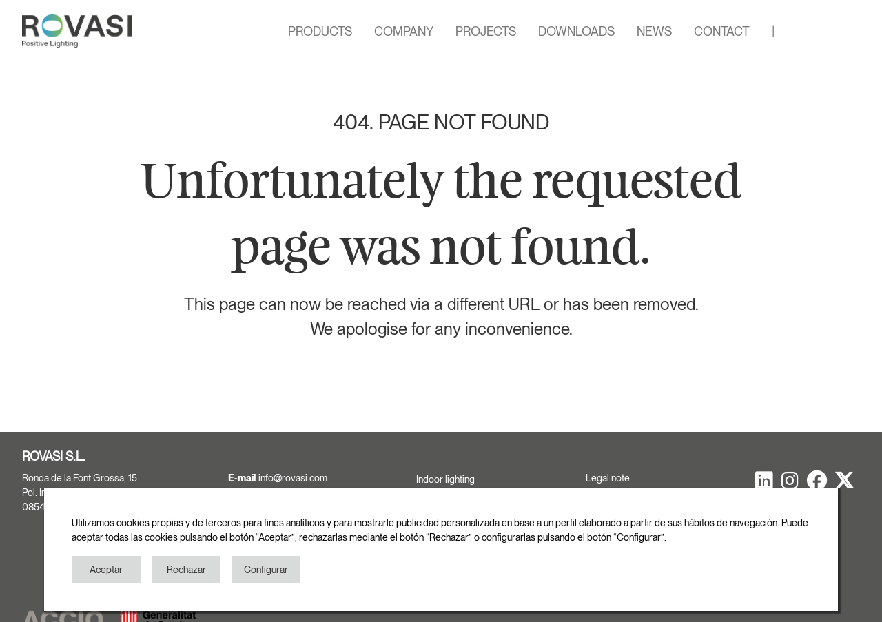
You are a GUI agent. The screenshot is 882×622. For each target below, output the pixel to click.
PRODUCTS (320, 31)
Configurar (266, 569)
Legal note (608, 478)
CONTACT (722, 31)
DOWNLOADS (576, 31)
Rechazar (186, 569)
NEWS (654, 31)
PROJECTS (485, 31)
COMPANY (403, 31)
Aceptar (106, 569)
